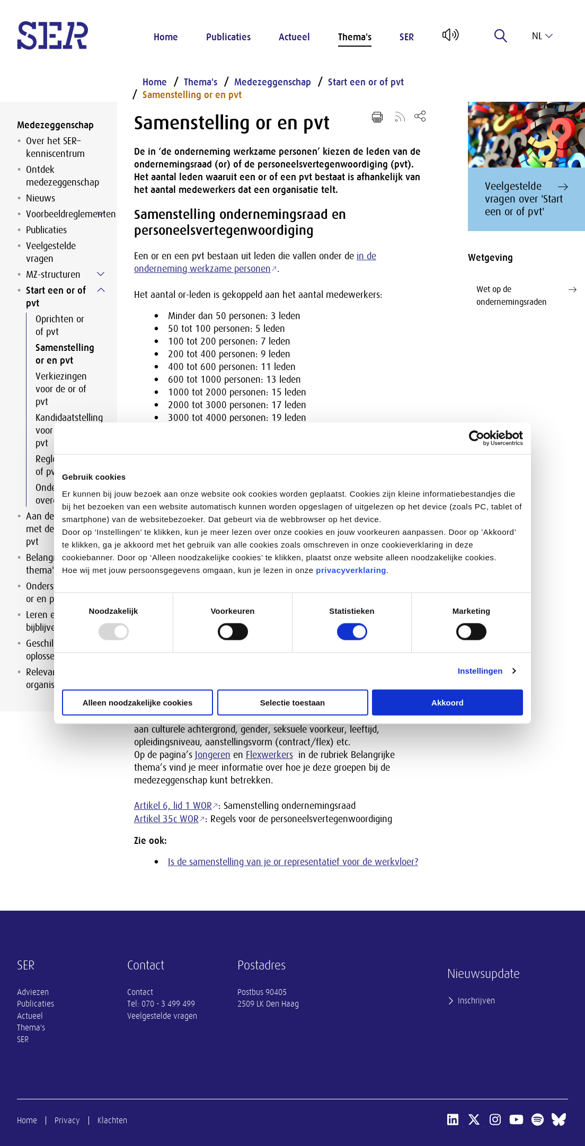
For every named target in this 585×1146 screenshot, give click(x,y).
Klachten (112, 1120)
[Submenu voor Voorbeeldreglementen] (101, 214)
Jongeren (213, 755)
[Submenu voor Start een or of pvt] (101, 290)
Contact (140, 992)
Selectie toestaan (292, 702)
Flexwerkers (269, 755)
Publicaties (228, 37)
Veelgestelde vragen (51, 252)
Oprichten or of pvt (60, 325)
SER (407, 37)
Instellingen (480, 670)
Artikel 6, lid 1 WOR (173, 805)
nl (542, 36)
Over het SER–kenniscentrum (55, 147)
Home (166, 37)
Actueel (294, 37)
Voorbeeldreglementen (63, 214)
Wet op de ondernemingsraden (526, 295)
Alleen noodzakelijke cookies (138, 702)
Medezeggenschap (55, 125)
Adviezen (33, 992)
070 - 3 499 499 (168, 1004)
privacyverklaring (351, 569)
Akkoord (447, 702)
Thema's (354, 37)
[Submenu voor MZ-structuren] (101, 274)
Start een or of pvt (56, 296)
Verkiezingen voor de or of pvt (61, 389)
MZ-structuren (53, 274)
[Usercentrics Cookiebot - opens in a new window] (476, 438)
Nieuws (40, 198)
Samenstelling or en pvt (65, 354)
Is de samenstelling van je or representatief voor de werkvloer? (293, 862)
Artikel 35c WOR (166, 819)
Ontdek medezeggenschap (62, 176)
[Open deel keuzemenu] (420, 115)
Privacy (67, 1120)
